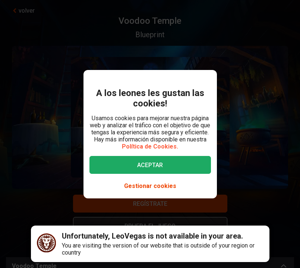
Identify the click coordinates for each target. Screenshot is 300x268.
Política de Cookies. (150, 146)
